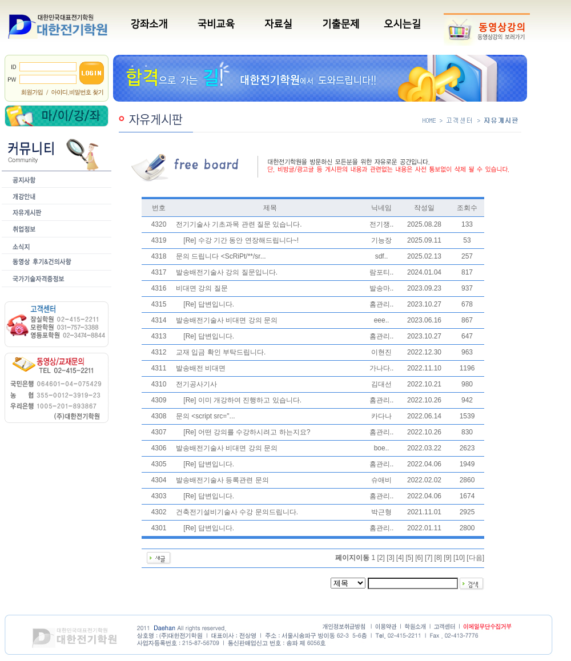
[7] (428, 558)
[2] (380, 558)
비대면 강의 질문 (202, 288)
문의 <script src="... (205, 416)
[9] (447, 558)
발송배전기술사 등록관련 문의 (222, 480)
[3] (390, 558)
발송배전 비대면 (201, 368)
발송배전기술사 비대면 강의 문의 (227, 320)
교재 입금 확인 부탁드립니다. (221, 352)
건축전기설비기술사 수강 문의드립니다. (237, 512)
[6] (419, 558)
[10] (459, 558)
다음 (475, 558)
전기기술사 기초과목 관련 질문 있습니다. (239, 224)
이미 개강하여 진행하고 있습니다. (249, 400)
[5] (409, 558)
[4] (400, 558)
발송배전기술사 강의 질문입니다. (227, 272)
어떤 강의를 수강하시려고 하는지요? (254, 432)
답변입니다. (216, 304)
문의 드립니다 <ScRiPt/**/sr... (221, 256)
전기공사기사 (196, 384)
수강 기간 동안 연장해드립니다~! (248, 240)
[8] (438, 558)
